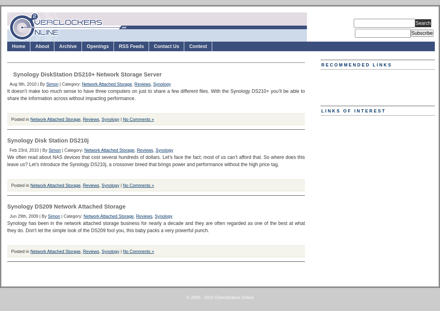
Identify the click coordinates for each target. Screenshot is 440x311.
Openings (98, 46)
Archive (68, 46)
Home (18, 46)
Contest (198, 46)
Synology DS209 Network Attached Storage (66, 206)
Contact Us (166, 46)
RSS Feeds (131, 46)
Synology (162, 84)
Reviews (142, 84)
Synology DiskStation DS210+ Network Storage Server (87, 74)
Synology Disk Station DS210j (48, 140)
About (42, 46)
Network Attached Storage (107, 84)
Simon (52, 84)
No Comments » (138, 119)
